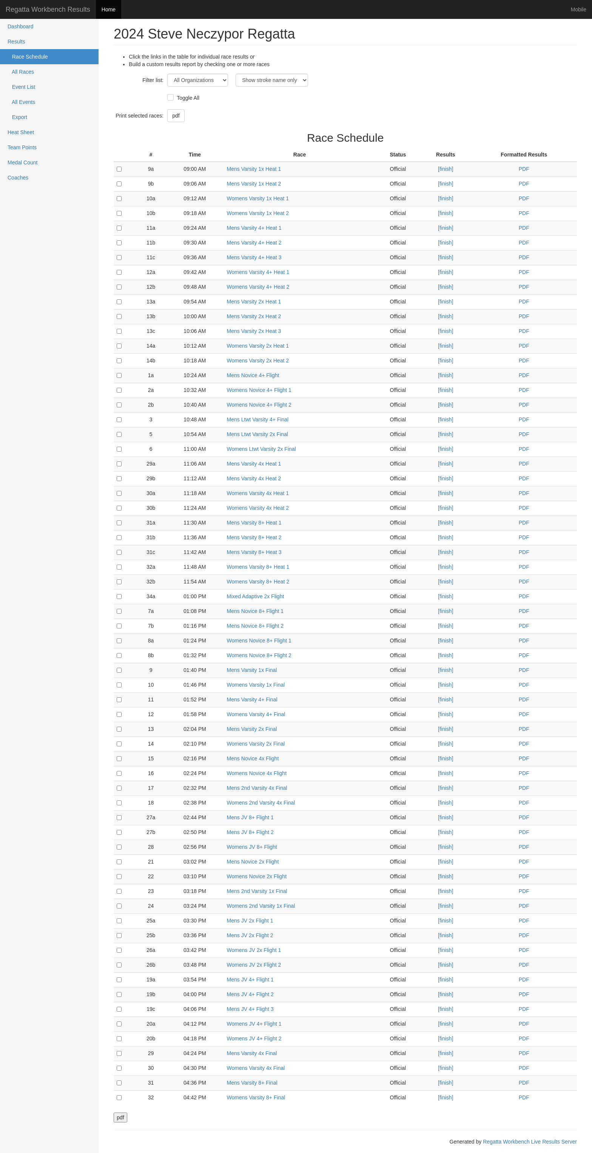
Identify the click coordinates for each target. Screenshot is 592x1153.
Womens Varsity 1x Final (256, 685)
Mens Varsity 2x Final (252, 729)
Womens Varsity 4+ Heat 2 (258, 287)
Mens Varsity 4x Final (252, 1053)
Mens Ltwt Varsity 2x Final (257, 434)
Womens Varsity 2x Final (256, 744)
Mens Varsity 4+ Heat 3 (254, 257)
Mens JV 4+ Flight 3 (250, 1009)
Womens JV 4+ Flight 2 (254, 1038)
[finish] (445, 169)
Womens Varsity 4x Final (256, 1068)
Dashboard (21, 26)
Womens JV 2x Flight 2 (254, 965)
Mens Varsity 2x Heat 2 (254, 316)
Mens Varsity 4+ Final (252, 699)
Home (109, 9)
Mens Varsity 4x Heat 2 (254, 478)
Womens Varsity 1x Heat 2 (258, 213)
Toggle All (187, 98)
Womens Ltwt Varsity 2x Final (261, 449)
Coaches (18, 178)
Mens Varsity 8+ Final (252, 1083)
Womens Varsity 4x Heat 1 (258, 493)
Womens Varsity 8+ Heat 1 (258, 567)
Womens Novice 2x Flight (257, 876)
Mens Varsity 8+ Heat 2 (254, 537)
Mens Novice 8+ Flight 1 (255, 611)
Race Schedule (28, 57)
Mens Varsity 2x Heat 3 (254, 331)
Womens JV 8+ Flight (252, 847)
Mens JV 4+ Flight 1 (250, 980)
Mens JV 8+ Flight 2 (250, 832)
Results (16, 42)
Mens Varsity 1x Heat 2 (254, 184)
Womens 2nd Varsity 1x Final (261, 906)
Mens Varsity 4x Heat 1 (254, 464)
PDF (524, 169)
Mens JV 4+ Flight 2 (250, 994)
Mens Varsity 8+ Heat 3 (254, 552)
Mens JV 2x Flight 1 (250, 921)
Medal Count (22, 162)
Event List (21, 87)
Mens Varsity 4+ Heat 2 (254, 243)
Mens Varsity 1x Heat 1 (254, 169)
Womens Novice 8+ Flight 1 (259, 641)
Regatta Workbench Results (48, 9)
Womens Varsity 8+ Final (256, 1097)
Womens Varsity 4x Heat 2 (258, 508)
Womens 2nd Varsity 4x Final (261, 803)
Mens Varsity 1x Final (252, 670)
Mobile (578, 9)
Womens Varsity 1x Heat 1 (258, 198)
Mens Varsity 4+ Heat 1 (254, 228)
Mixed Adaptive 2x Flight (255, 596)
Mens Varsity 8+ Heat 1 (254, 523)
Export (17, 117)
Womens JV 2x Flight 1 (254, 950)
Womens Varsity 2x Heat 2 (258, 361)
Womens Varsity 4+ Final (256, 714)
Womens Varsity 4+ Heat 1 (258, 272)
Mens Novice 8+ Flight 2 (255, 626)
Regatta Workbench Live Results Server (530, 1142)
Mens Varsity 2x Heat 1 (254, 302)
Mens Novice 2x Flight (253, 862)
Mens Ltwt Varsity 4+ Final (258, 419)
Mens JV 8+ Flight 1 (250, 817)
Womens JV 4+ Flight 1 (254, 1024)
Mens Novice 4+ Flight (253, 375)
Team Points (22, 147)
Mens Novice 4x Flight (253, 758)
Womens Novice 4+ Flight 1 (259, 390)
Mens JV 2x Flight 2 (250, 935)
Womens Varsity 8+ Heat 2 (258, 582)
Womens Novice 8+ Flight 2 (259, 655)
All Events (21, 102)
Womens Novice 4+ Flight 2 (259, 405)
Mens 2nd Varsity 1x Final (257, 891)
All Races (21, 72)
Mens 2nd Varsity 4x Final (257, 788)
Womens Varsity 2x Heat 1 (258, 346)
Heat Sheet (21, 132)
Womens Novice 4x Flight (257, 773)
